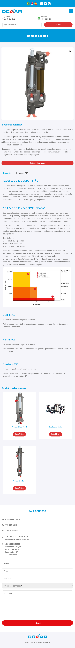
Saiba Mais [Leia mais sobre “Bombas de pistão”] (55, 434)
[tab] (7, 173)
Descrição (7, 173)
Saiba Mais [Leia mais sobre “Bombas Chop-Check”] (19, 434)
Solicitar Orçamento (37, 163)
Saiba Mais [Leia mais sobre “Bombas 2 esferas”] (19, 488)
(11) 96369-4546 (46, 19)
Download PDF (22, 173)
